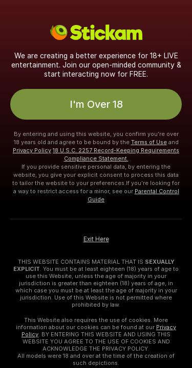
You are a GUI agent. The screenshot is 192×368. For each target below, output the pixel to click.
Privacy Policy (32, 150)
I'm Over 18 (96, 104)
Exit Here (96, 239)
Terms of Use (149, 142)
